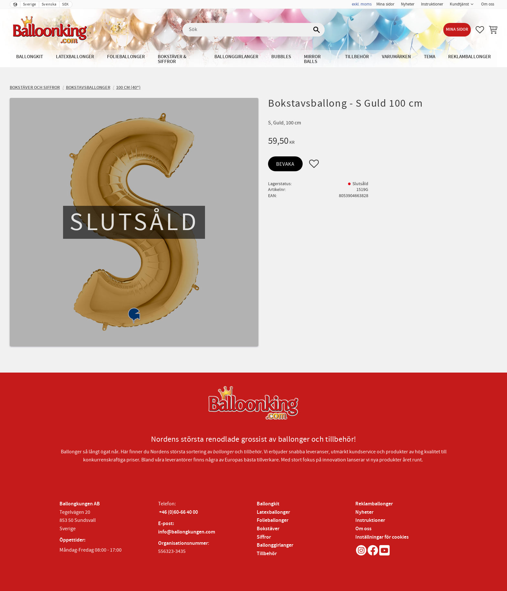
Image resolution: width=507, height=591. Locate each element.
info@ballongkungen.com (186, 532)
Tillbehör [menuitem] (357, 57)
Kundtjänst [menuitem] (459, 4)
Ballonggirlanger (275, 545)
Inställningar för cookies (382, 537)
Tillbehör (267, 553)
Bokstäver (268, 528)
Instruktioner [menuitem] (432, 4)
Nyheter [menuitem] (408, 4)
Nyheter (364, 512)
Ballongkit (268, 504)
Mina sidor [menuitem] (385, 4)
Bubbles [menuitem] (281, 57)
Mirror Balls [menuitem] (312, 59)
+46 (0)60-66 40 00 (178, 512)
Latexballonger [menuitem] (75, 57)
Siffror (264, 537)
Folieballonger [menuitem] (126, 57)
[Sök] (316, 30)
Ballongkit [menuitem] (29, 57)
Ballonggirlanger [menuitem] (236, 57)
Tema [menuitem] (429, 57)
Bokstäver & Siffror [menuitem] (172, 59)
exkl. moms (362, 4)
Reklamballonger (374, 504)
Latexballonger (273, 512)
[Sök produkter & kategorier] (253, 30)
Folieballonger (272, 520)
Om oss (363, 528)
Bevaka (285, 164)
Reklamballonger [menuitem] (469, 57)
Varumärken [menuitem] (396, 57)
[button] (480, 30)
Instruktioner (370, 520)
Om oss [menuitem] (487, 4)
